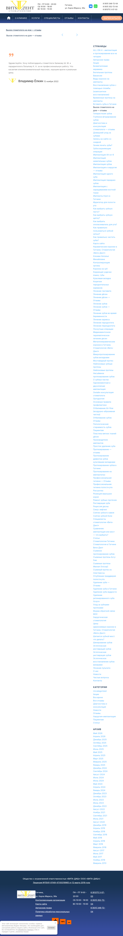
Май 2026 (97, 733)
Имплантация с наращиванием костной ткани (104, 189)
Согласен (51, 928)
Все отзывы (98, 700)
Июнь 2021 (98, 819)
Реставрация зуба (101, 503)
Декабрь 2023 (100, 793)
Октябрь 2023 (99, 796)
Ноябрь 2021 (99, 812)
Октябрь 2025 (99, 743)
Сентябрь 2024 (100, 771)
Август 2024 (99, 774)
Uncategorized (100, 691)
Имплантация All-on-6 (103, 155)
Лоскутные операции (103, 329)
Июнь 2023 (98, 803)
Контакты (97, 680)
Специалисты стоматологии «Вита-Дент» (103, 522)
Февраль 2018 (99, 847)
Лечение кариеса (101, 319)
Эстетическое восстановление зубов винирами (103, 661)
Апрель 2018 (99, 841)
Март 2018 (98, 844)
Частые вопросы (101, 677)
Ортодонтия (98, 398)
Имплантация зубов (102, 164)
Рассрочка (98, 490)
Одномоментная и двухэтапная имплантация (101, 386)
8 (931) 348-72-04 (110, 4)
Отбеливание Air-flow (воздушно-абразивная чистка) (104, 411)
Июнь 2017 (98, 853)
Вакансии (97, 75)
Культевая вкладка (102, 278)
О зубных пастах (101, 379)
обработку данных (26, 930)
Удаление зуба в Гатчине (105, 589)
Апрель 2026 (99, 736)
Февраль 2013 (99, 863)
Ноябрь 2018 (99, 831)
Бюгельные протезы (102, 72)
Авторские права (101, 60)
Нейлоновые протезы (103, 370)
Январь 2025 (99, 765)
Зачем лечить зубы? (102, 145)
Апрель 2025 (99, 755)
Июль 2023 (98, 800)
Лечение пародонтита (103, 322)
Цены (95, 623)
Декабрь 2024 (100, 768)
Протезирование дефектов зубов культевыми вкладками (104, 458)
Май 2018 (97, 837)
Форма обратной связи (104, 611)
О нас (95, 671)
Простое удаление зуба (104, 446)
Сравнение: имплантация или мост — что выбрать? (104, 531)
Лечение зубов (100, 303)
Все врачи (98, 697)
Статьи (96, 538)
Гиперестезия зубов (102, 113)
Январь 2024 (99, 790)
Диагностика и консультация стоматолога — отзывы (104, 126)
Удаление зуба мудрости (105, 592)
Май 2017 (97, 857)
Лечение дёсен (100, 294)
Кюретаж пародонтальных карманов (101, 284)
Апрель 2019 (99, 828)
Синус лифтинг (100, 509)
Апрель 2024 (99, 787)
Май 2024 (97, 784)
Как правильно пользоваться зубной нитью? (103, 230)
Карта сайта (99, 243)
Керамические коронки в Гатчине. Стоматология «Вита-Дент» (105, 249)
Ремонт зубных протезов (105, 500)
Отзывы (96, 421)
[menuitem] (9, 18)
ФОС (95, 614)
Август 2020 (99, 822)
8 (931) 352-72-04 (110, 7)
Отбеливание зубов (102, 418)
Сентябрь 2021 (100, 815)
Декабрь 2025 (100, 739)
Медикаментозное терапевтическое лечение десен (102, 335)
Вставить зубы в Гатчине (105, 104)
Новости (97, 674)
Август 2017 (98, 850)
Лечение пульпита (101, 668)
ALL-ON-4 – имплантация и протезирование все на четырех (105, 53)
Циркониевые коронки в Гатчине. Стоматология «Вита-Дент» (104, 630)
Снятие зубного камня (103, 512)
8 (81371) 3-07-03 (110, 9)
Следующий (77, 34)
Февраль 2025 (100, 762)
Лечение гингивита (102, 291)
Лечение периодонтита (104, 326)
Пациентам (98, 430)
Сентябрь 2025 (100, 746)
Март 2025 (98, 758)
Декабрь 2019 (99, 825)
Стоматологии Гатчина (104, 541)
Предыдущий (62, 34)
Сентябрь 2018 (100, 834)
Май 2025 (97, 752)
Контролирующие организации (50, 900)
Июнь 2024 (98, 780)
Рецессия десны (101, 506)
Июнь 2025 (98, 749)
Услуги (96, 601)
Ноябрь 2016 (99, 860)
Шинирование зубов (102, 642)
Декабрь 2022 (100, 806)
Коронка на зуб (100, 269)
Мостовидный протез (103, 360)
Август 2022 (99, 809)
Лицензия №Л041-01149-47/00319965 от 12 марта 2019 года (61, 882)
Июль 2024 (98, 777)
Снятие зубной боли (102, 516)
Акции (96, 63)
